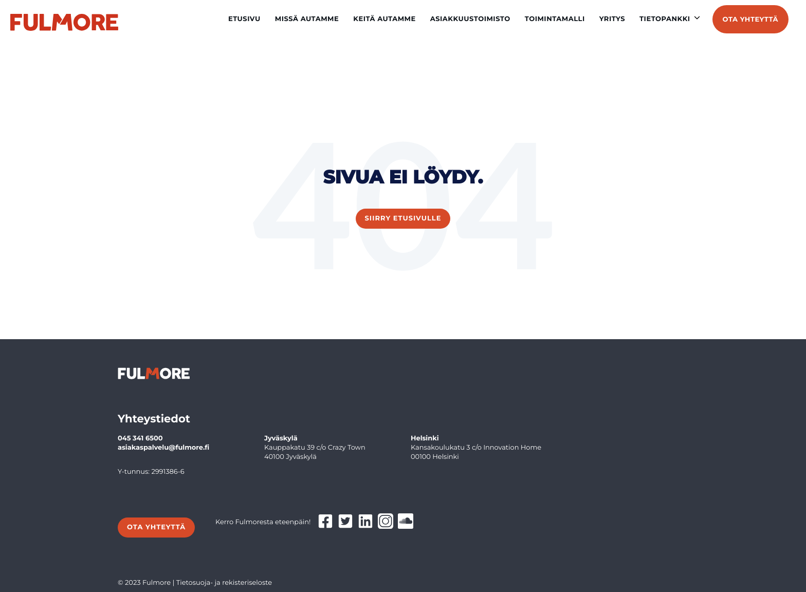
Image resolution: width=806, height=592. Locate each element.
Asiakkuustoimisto (470, 19)
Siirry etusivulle (403, 218)
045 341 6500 (140, 438)
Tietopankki (664, 19)
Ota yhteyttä (750, 19)
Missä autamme (307, 19)
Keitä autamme (384, 19)
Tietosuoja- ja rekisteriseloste (224, 583)
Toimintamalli (555, 19)
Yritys (612, 19)
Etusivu (244, 19)
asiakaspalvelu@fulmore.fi (163, 447)
